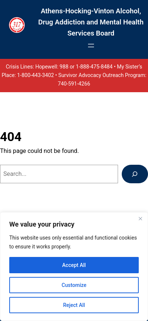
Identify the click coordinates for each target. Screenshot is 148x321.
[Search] (135, 174)
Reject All (74, 305)
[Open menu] (91, 45)
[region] (74, 266)
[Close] (140, 218)
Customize (74, 285)
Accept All (74, 265)
